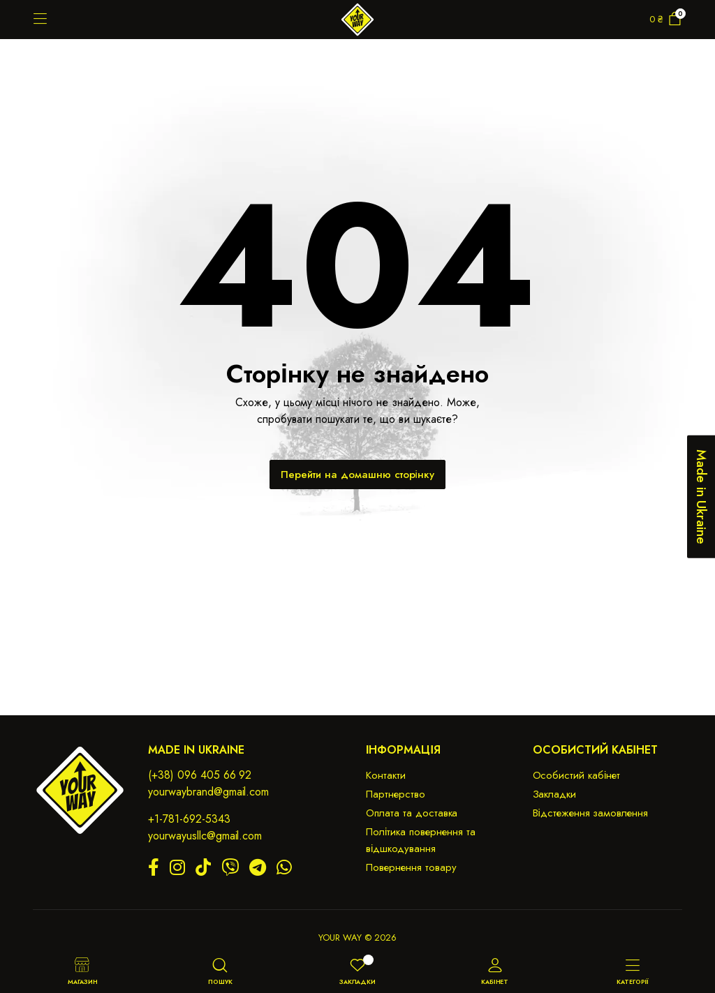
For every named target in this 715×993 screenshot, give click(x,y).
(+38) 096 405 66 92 (199, 775)
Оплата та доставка (411, 813)
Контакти (386, 775)
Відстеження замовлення (591, 813)
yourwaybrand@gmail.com (208, 792)
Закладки (555, 794)
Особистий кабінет (577, 775)
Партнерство (395, 794)
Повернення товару (411, 867)
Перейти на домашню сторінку (357, 474)
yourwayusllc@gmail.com (205, 836)
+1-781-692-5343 (189, 819)
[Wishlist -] (368, 960)
